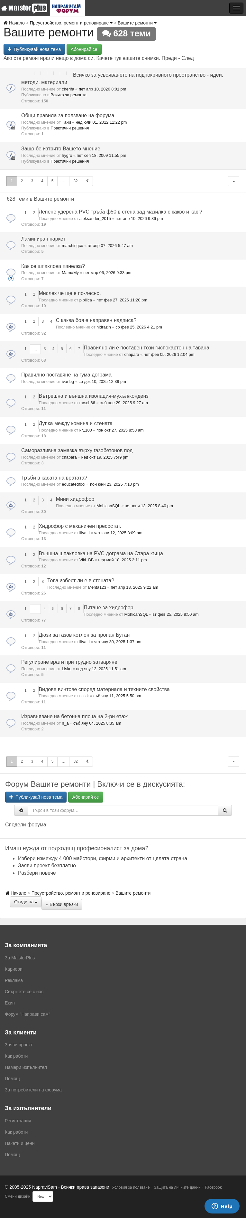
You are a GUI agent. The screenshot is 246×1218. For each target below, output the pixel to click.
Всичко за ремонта (68, 94)
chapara (131, 354)
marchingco (72, 245)
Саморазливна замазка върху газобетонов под (76, 450)
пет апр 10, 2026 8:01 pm (102, 89)
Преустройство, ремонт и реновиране (71, 22)
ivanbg (68, 381)
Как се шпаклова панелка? (53, 266)
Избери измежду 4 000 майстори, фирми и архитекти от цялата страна (102, 858)
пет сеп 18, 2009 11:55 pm (101, 155)
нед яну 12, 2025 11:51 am (101, 668)
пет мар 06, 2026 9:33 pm (107, 272)
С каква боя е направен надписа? (96, 320)
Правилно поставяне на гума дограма (66, 374)
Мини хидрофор (75, 499)
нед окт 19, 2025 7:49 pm (105, 457)
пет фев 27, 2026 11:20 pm (121, 300)
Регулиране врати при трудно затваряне (69, 662)
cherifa (68, 89)
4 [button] (42, 181)
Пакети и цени (19, 1143)
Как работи (16, 1056)
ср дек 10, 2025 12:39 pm (102, 381)
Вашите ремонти (137, 22)
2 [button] (22, 181)
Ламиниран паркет (43, 239)
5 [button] (52, 181)
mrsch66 (87, 402)
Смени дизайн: (18, 1196)
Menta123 (97, 587)
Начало (14, 22)
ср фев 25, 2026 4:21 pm (138, 327)
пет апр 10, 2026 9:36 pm (139, 218)
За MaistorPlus (20, 957)
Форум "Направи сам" (27, 1014)
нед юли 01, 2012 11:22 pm (101, 122)
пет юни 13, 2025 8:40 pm (149, 505)
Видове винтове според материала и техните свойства (104, 689)
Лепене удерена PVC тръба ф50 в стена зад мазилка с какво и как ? (120, 211)
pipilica (85, 300)
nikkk (84, 695)
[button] (233, 181)
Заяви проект (19, 1044)
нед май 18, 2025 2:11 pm (122, 559)
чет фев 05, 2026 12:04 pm (169, 354)
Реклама (14, 980)
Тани (66, 122)
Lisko (66, 668)
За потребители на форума (33, 1089)
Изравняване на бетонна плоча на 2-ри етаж (74, 716)
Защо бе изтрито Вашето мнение (60, 148)
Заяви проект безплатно (47, 865)
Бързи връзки (62, 904)
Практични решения (69, 128)
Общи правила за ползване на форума (67, 115)
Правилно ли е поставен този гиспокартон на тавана (146, 347)
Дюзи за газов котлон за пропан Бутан (84, 635)
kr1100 (85, 430)
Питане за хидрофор (108, 607)
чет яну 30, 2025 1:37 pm (117, 641)
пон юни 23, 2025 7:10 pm (114, 484)
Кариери (14, 969)
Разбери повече (37, 873)
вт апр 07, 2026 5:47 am (110, 245)
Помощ (12, 1078)
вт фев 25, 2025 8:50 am (175, 614)
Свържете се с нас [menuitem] (24, 991)
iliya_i (84, 532)
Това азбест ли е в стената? (80, 580)
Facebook (213, 1187)
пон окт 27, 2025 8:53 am (120, 430)
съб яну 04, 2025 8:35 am (97, 723)
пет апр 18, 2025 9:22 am (134, 587)
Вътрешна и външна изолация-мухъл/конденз (93, 396)
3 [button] (32, 181)
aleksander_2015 (95, 218)
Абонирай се (84, 49)
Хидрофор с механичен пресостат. (80, 526)
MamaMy (70, 272)
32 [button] (75, 181)
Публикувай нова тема (34, 49)
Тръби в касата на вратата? (54, 478)
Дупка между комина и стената (76, 423)
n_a (65, 723)
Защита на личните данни (177, 1187)
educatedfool (73, 484)
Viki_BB (86, 559)
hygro (67, 155)
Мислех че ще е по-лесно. (70, 293)
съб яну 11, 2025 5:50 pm (117, 695)
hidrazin (103, 327)
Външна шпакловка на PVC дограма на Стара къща (101, 553)
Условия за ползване (131, 1187)
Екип (10, 1002)
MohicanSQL (108, 505)
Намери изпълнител (26, 1067)
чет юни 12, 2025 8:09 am (118, 532)
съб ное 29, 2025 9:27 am (124, 402)
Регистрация (18, 1120)
